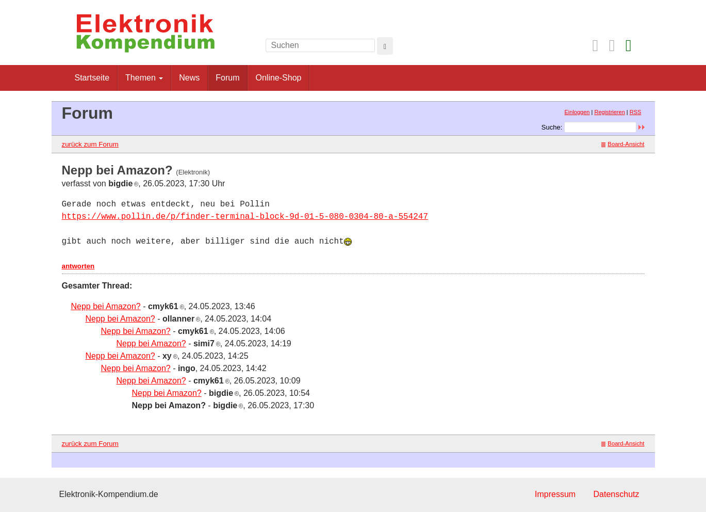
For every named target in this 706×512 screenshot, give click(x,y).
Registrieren (609, 112)
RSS (636, 112)
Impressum (555, 494)
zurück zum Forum (90, 144)
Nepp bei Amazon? (106, 306)
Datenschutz (616, 494)
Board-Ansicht (622, 144)
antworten (78, 266)
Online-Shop (278, 77)
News (189, 77)
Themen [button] (144, 77)
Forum (227, 77)
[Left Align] (385, 46)
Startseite (92, 77)
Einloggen (577, 112)
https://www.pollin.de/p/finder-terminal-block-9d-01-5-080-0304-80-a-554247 (245, 216)
